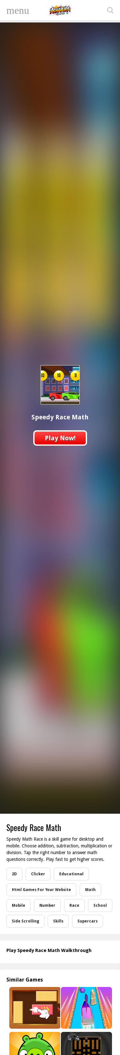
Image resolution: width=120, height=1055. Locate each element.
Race (74, 905)
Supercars (87, 921)
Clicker (38, 874)
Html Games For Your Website (41, 890)
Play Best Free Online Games (60, 10)
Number (47, 905)
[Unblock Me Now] (34, 1007)
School (100, 905)
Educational (71, 874)
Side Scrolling (25, 921)
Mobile (18, 905)
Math (90, 890)
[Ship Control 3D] (86, 1007)
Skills (58, 921)
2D (14, 874)
